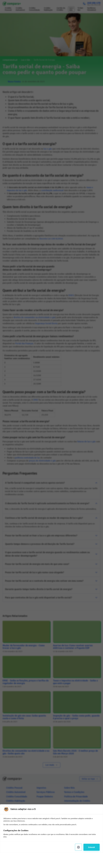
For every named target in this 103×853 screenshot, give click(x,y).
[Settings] (78, 847)
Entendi (91, 847)
